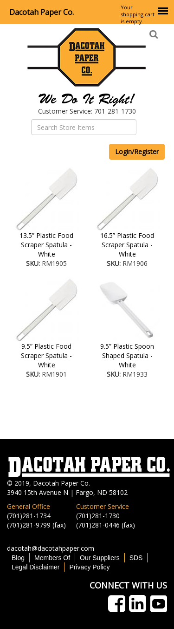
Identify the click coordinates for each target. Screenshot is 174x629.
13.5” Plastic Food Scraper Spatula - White (46, 244)
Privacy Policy (89, 567)
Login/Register (137, 151)
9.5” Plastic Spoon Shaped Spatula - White (127, 355)
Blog (18, 557)
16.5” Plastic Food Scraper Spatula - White (127, 244)
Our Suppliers (100, 557)
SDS (136, 557)
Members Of (52, 557)
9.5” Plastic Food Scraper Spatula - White (46, 355)
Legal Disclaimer (35, 567)
